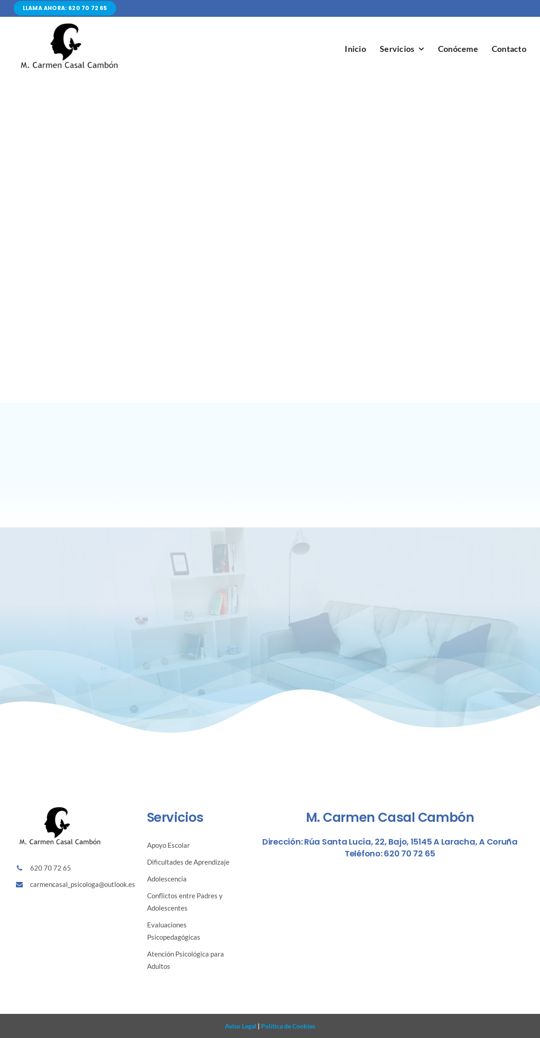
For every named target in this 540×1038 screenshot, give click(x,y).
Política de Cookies (287, 1026)
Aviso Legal (240, 1026)
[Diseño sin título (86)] (68, 24)
